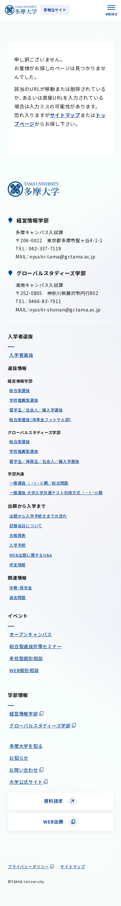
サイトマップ (65, 115)
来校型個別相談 (26, 658)
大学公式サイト (26, 782)
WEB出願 (53, 821)
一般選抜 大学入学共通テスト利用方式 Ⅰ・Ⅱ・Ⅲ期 (56, 492)
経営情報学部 (23, 713)
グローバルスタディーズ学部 (40, 725)
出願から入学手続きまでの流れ (38, 515)
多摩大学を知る (26, 746)
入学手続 (17, 545)
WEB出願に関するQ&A (30, 555)
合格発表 (17, 535)
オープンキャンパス (30, 634)
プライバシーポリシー (28, 866)
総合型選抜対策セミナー (35, 646)
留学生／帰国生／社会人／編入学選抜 (44, 461)
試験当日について (25, 525)
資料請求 (53, 801)
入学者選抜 (21, 355)
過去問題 (17, 597)
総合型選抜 (19, 390)
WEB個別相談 (24, 670)
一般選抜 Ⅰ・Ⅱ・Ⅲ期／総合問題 (38, 483)
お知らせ (18, 758)
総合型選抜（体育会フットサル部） (40, 419)
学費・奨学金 (20, 587)
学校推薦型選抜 (23, 400)
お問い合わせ (23, 770)
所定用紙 (17, 564)
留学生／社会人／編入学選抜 (36, 409)
